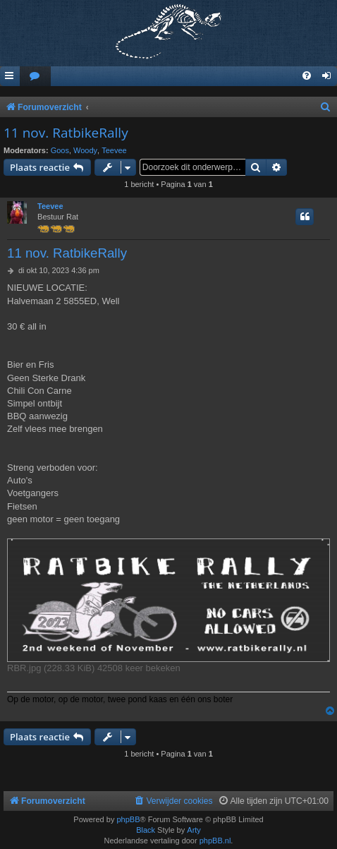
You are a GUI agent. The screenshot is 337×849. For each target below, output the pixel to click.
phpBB (128, 819)
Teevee (114, 150)
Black (145, 830)
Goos (60, 150)
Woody (85, 150)
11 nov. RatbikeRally (66, 133)
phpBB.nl (215, 840)
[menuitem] (35, 76)
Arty (194, 830)
